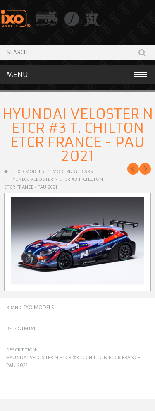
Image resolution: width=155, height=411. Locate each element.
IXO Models (39, 307)
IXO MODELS (30, 171)
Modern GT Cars (72, 171)
